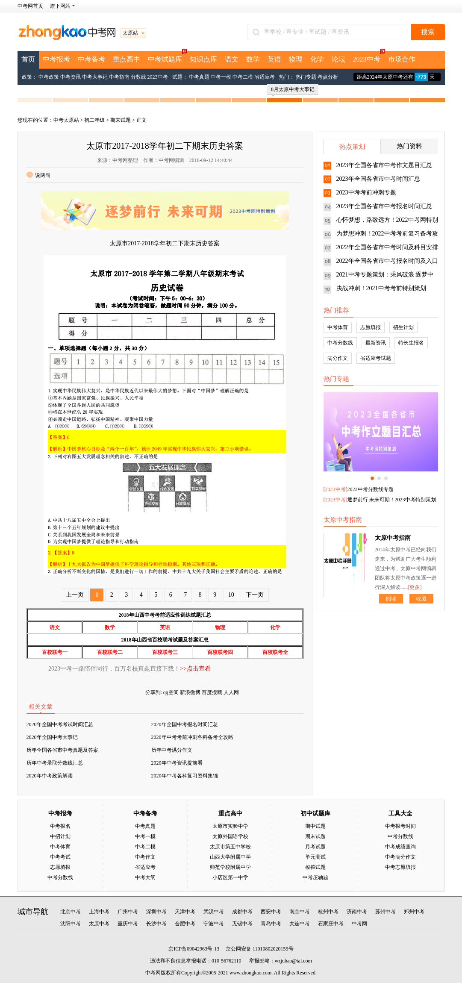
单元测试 (315, 857)
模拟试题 (315, 867)
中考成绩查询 (400, 847)
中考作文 (145, 857)
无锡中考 (242, 924)
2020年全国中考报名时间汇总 (184, 724)
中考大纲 (145, 877)
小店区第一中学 (230, 877)
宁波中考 (213, 924)
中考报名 (60, 826)
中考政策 (48, 77)
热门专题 (306, 77)
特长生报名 (411, 343)
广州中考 (128, 912)
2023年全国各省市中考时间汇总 (378, 179)
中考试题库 (167, 57)
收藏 (421, 599)
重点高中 (126, 59)
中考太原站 (66, 120)
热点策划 (352, 146)
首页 (28, 59)
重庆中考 (128, 924)
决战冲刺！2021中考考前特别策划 (381, 288)
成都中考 (242, 912)
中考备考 (91, 59)
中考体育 (337, 327)
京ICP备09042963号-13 (193, 949)
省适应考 (264, 77)
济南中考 (357, 912)
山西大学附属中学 (230, 857)
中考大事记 (95, 77)
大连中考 (299, 924)
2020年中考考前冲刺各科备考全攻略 (192, 737)
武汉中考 (213, 912)
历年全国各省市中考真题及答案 (62, 750)
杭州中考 (328, 912)
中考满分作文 (400, 857)
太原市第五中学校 (230, 847)
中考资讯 (70, 77)
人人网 (231, 692)
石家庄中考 (331, 924)
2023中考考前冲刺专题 (366, 192)
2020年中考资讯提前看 (177, 763)
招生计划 (403, 327)
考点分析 (328, 77)
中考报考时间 (400, 826)
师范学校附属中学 (230, 867)
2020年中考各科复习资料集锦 (184, 776)
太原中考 (99, 924)
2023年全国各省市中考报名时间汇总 (384, 206)
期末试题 (120, 120)
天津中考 (185, 912)
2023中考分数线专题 (370, 489)
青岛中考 (271, 924)
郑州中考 (414, 912)
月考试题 (315, 847)
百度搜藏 (212, 692)
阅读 (391, 599)
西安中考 (271, 912)
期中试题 (315, 826)
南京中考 (299, 912)
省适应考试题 (375, 358)
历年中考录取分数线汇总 (54, 763)
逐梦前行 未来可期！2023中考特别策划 (391, 500)
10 (231, 595)
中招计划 (60, 836)
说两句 (38, 175)
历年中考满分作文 (171, 750)
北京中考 (70, 912)
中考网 (359, 924)
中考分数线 (340, 343)
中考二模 (242, 77)
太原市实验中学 (230, 826)
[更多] (415, 587)
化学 (317, 59)
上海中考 (99, 912)
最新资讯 (375, 343)
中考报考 (56, 59)
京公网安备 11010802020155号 (260, 949)
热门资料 (409, 146)
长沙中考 (156, 924)
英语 (274, 59)
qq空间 (171, 692)
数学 (253, 59)
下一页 (255, 595)
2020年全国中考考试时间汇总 (59, 724)
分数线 (138, 77)
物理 (296, 59)
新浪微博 (190, 692)
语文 (231, 59)
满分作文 (337, 358)
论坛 (338, 59)
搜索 (428, 31)
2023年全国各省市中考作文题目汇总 (384, 165)
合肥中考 (185, 924)
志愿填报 (370, 327)
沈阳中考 (70, 924)
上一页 (75, 595)
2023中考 (368, 57)
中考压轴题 (315, 877)
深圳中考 (156, 912)
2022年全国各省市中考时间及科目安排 (387, 247)
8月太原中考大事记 (293, 90)
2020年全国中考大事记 (52, 737)
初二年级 (94, 120)
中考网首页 (30, 6)
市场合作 (401, 59)
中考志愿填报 (400, 867)
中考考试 (60, 857)
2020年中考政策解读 (49, 776)
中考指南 (119, 77)
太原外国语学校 (230, 836)
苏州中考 (385, 912)
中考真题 (199, 77)
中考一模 (221, 77)
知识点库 (203, 59)
